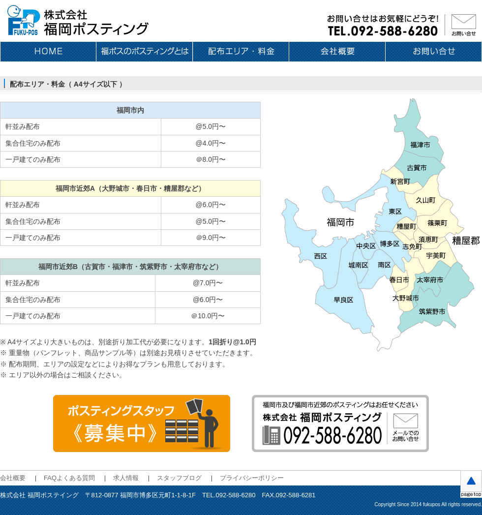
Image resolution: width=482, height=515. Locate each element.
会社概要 (337, 51)
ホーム (48, 51)
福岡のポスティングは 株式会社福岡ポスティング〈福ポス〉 (78, 21)
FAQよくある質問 (69, 478)
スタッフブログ (179, 478)
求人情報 (126, 478)
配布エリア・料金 (241, 51)
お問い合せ (434, 51)
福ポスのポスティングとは (144, 51)
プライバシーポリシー (252, 478)
